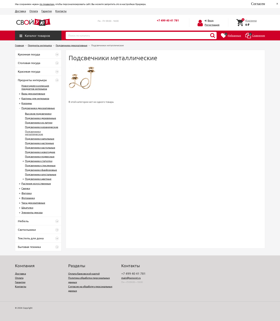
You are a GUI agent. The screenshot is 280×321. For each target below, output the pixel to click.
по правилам (47, 4)
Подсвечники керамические (41, 127)
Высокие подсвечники (38, 113)
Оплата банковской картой (84, 273)
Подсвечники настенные (39, 143)
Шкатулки (27, 207)
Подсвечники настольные (40, 147)
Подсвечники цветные (38, 178)
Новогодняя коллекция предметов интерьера (35, 87)
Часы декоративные (33, 202)
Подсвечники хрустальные (40, 174)
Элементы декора (31, 212)
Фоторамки (28, 197)
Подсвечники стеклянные (40, 165)
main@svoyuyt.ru (131, 277)
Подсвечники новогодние (40, 152)
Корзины (26, 103)
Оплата (33, 11)
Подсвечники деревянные (40, 118)
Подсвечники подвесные (39, 156)
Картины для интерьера (35, 98)
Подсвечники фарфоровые (41, 169)
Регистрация (212, 24)
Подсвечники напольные (39, 138)
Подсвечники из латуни (38, 122)
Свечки (25, 188)
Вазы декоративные (33, 93)
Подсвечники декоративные (38, 108)
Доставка (20, 11)
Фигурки (26, 193)
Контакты (61, 11)
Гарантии (46, 11)
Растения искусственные (36, 183)
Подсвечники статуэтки (38, 160)
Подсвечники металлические (34, 133)
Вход (210, 20)
